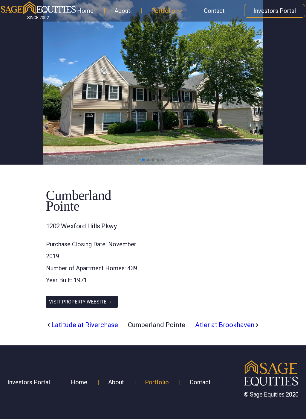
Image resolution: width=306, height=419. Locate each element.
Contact (214, 10)
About (122, 10)
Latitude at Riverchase (84, 325)
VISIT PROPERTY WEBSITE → (80, 302)
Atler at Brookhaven (225, 325)
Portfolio (163, 10)
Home (85, 10)
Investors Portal (274, 10)
